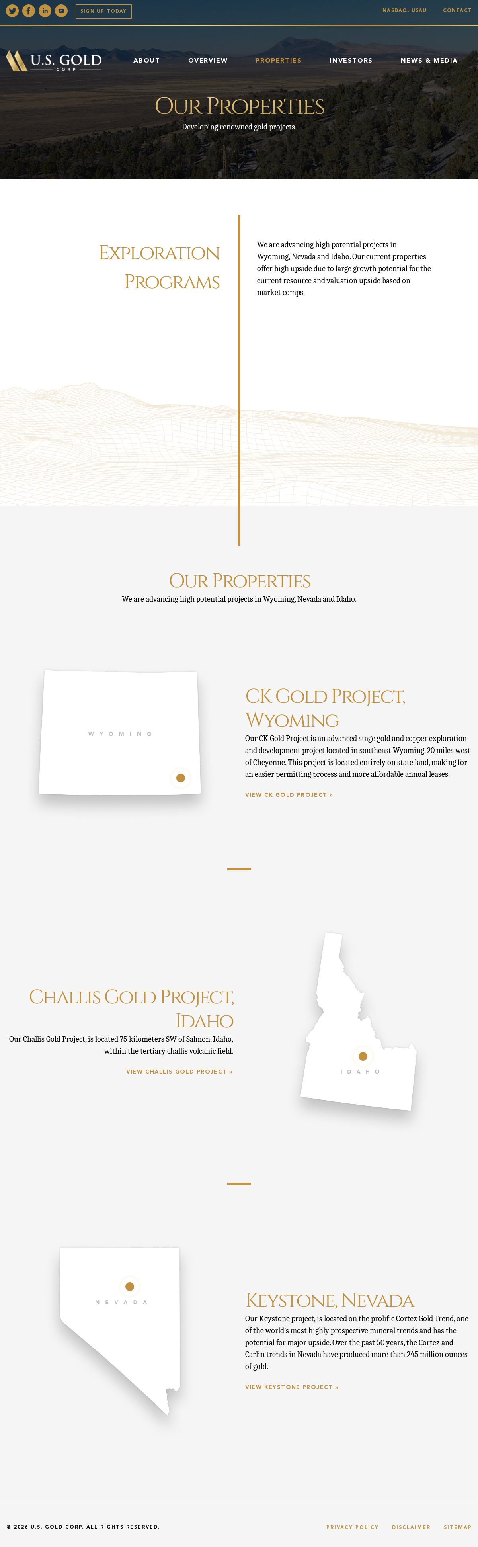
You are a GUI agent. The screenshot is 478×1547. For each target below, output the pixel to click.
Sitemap (458, 1527)
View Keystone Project (289, 1387)
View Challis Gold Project (176, 1072)
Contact (457, 10)
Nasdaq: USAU (406, 10)
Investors (351, 61)
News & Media (429, 61)
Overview (208, 61)
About (146, 61)
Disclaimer (411, 1527)
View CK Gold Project (286, 795)
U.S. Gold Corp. (57, 1527)
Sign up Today (103, 11)
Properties (279, 61)
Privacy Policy (352, 1527)
